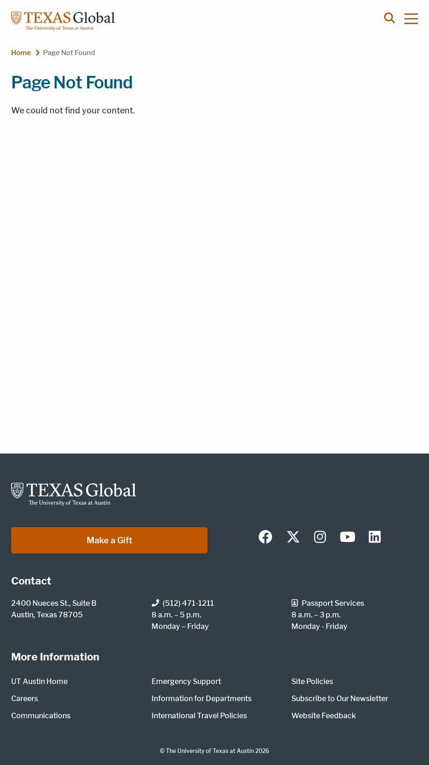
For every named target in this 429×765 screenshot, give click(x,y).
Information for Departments (201, 698)
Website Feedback (323, 715)
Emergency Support (186, 681)
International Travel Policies (199, 715)
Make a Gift (109, 540)
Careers (24, 698)
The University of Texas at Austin (210, 750)
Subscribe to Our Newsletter (339, 698)
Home (21, 52)
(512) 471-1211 (182, 603)
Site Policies (312, 681)
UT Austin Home (39, 681)
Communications (40, 715)
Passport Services (327, 603)
